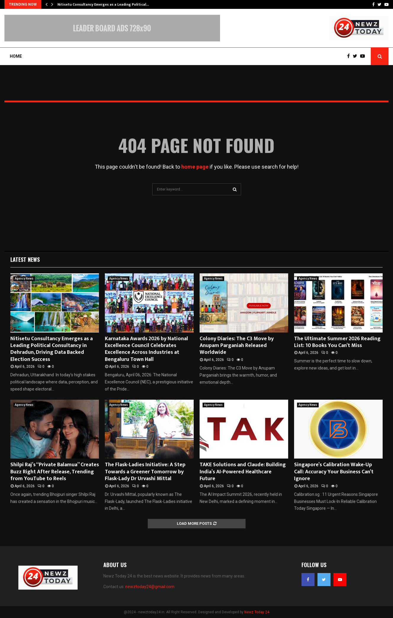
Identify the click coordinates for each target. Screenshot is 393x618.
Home (16, 56)
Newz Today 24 (256, 612)
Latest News (25, 259)
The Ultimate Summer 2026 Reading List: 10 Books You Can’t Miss (337, 342)
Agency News (24, 278)
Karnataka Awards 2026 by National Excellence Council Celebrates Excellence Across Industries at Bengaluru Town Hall (146, 349)
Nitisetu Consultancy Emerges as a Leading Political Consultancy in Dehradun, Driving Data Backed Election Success (51, 349)
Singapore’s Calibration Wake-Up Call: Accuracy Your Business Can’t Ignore (333, 471)
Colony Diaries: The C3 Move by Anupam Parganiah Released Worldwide (237, 345)
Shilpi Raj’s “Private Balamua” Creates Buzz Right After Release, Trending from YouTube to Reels (54, 471)
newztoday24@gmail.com (149, 586)
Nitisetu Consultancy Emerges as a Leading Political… (103, 4)
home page (194, 167)
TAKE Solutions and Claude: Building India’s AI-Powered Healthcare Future (243, 471)
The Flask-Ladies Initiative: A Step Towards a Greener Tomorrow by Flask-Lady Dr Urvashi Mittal (145, 471)
